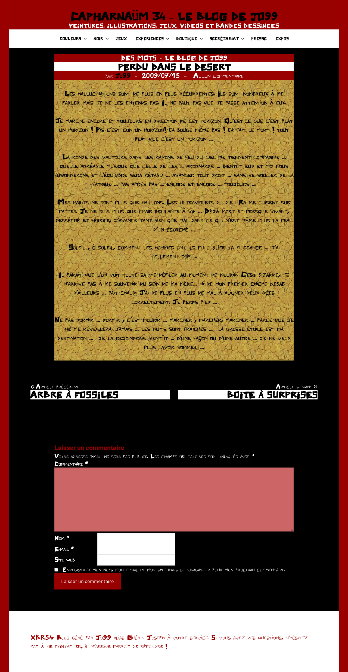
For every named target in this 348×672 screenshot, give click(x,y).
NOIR (101, 38)
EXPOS (282, 38)
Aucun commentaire (218, 75)
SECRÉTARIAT (227, 38)
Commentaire (71, 464)
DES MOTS (139, 57)
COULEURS (73, 38)
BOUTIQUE (189, 38)
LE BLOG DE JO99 (196, 57)
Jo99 (122, 75)
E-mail (64, 549)
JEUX (121, 38)
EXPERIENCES (152, 38)
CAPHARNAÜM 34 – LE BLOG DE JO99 (173, 16)
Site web (64, 559)
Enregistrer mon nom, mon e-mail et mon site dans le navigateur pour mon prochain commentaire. (173, 569)
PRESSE (259, 38)
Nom (61, 538)
